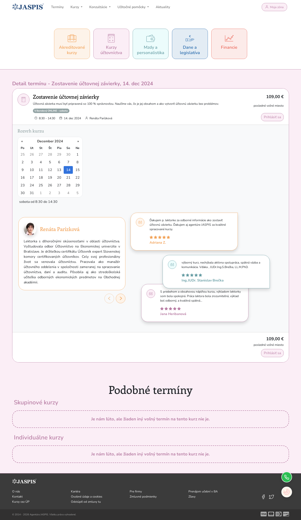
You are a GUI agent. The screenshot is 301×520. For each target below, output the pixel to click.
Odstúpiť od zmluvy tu (86, 502)
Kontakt (17, 497)
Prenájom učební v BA (203, 491)
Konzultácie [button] (98, 7)
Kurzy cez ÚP (20, 502)
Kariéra (75, 491)
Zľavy (191, 497)
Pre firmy (136, 491)
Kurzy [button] (75, 7)
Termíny (57, 7)
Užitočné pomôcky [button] (131, 7)
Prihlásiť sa (272, 117)
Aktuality (163, 7)
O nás (16, 491)
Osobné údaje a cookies (86, 497)
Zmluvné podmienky (143, 497)
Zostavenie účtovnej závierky (66, 96)
